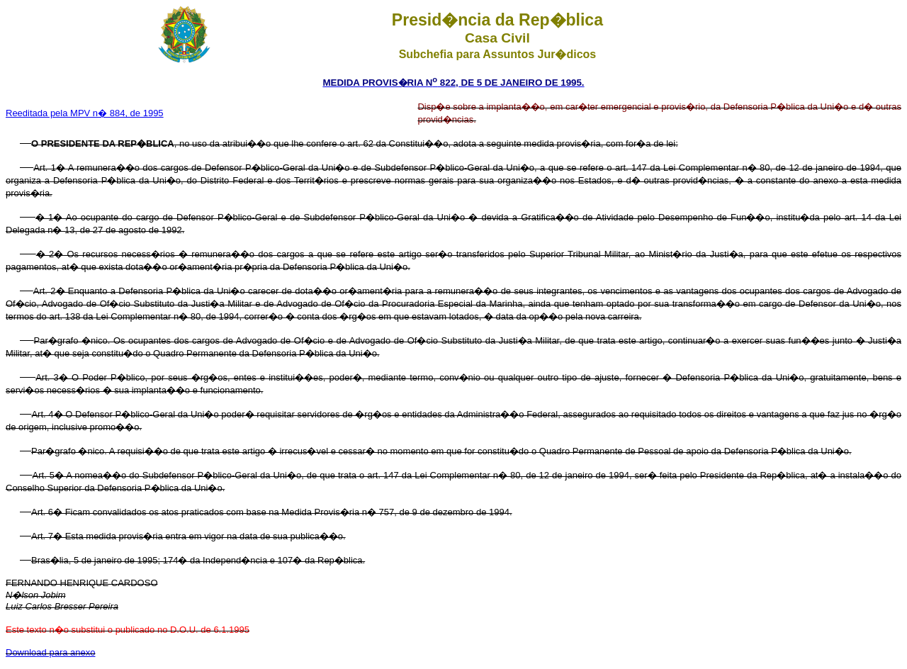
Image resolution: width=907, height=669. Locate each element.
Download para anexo (50, 652)
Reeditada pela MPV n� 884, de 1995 (85, 113)
